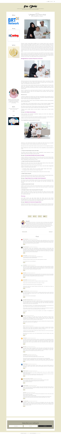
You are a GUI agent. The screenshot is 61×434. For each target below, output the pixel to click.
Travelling (27, 1)
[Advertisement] (13, 73)
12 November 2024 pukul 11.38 (31, 255)
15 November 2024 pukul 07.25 (37, 378)
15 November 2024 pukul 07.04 (33, 370)
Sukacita (24, 272)
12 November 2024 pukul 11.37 (33, 246)
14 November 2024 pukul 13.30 (33, 290)
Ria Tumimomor (25, 238)
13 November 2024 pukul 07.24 (31, 279)
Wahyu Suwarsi (25, 370)
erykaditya (25, 264)
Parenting (23, 1)
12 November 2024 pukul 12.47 (31, 264)
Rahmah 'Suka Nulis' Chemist (28, 378)
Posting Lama (49, 231)
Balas (24, 252)
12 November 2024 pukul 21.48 (30, 272)
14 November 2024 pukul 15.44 (37, 299)
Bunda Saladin (25, 385)
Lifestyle (19, 1)
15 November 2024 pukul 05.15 (32, 363)
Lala (24, 325)
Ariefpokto (25, 337)
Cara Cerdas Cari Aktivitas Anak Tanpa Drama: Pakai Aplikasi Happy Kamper (13, 121)
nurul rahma (25, 255)
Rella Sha (24, 346)
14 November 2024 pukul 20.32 (31, 346)
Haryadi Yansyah (26, 246)
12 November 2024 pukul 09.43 (33, 238)
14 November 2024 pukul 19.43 (31, 337)
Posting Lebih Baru (25, 231)
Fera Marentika (25, 400)
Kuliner (15, 1)
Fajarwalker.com (26, 290)
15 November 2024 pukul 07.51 (32, 385)
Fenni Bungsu (25, 363)
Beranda (7, 1)
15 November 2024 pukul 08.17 (33, 400)
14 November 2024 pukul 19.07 (29, 325)
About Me (11, 1)
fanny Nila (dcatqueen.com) (28, 299)
